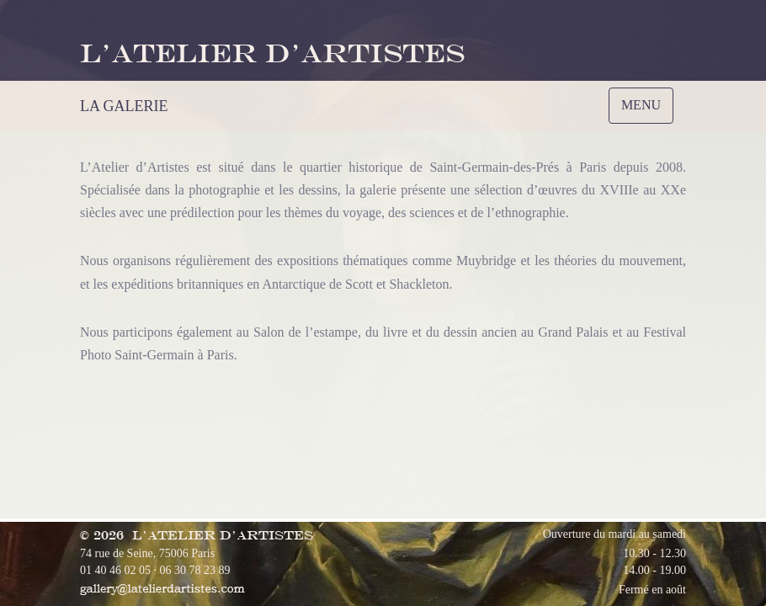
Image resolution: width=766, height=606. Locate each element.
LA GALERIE (124, 106)
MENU (645, 109)
